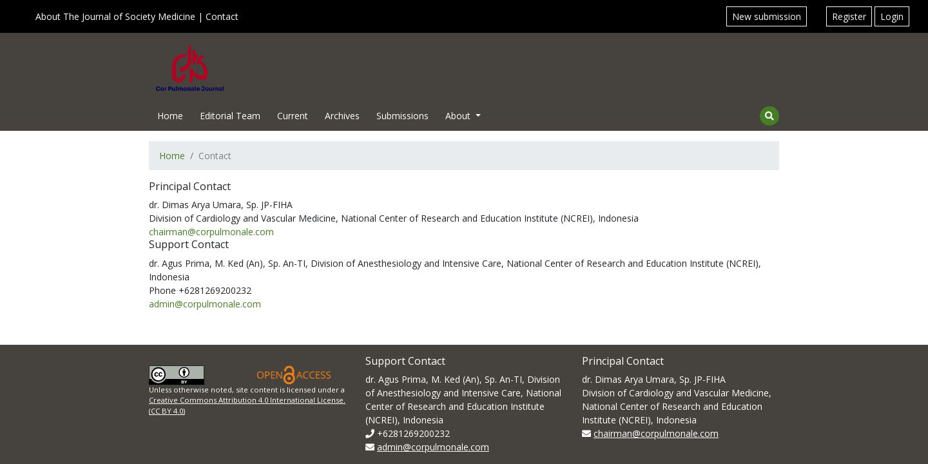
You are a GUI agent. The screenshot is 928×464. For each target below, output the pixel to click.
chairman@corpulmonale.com (211, 232)
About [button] (459, 116)
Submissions (402, 116)
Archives (342, 116)
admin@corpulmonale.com (205, 304)
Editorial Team (230, 116)
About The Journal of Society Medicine (115, 16)
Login (892, 16)
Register (849, 16)
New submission (766, 16)
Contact (222, 16)
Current (292, 116)
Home (170, 116)
